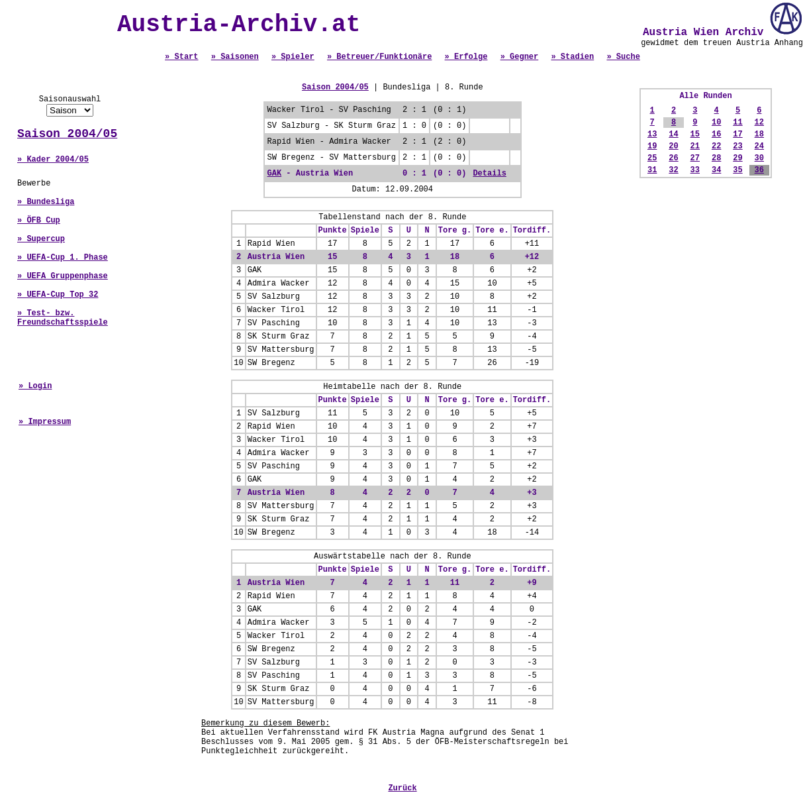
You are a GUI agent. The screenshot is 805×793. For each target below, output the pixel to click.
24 (759, 146)
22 (716, 146)
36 (759, 170)
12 (759, 122)
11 (737, 122)
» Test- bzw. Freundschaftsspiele (62, 318)
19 (652, 146)
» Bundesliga (45, 202)
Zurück (402, 788)
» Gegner (519, 57)
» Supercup (41, 239)
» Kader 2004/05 (53, 159)
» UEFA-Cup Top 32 (57, 294)
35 (737, 170)
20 (673, 146)
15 (695, 134)
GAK (274, 173)
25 (652, 158)
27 (695, 158)
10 (716, 122)
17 (737, 134)
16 (716, 134)
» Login (35, 386)
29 (737, 158)
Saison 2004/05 (67, 133)
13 (652, 134)
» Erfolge (466, 57)
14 (673, 134)
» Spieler (292, 57)
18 (759, 134)
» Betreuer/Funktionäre (379, 57)
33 (695, 170)
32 (673, 170)
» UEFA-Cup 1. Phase (62, 257)
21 (695, 146)
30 (759, 158)
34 (716, 170)
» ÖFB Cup (38, 220)
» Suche (622, 57)
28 (716, 158)
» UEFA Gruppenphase (62, 276)
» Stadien (572, 57)
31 (652, 170)
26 (673, 158)
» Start (181, 57)
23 (737, 146)
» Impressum (45, 422)
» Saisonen (235, 57)
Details (489, 173)
